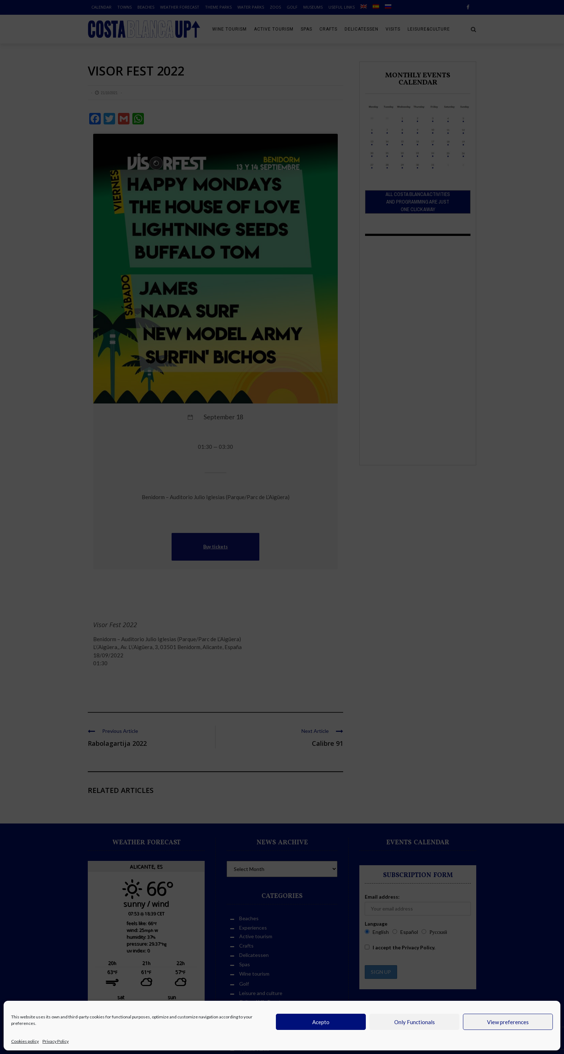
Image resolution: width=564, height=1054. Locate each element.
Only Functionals (414, 1022)
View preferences (508, 1022)
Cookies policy (25, 1041)
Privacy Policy (55, 1041)
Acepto (320, 1022)
